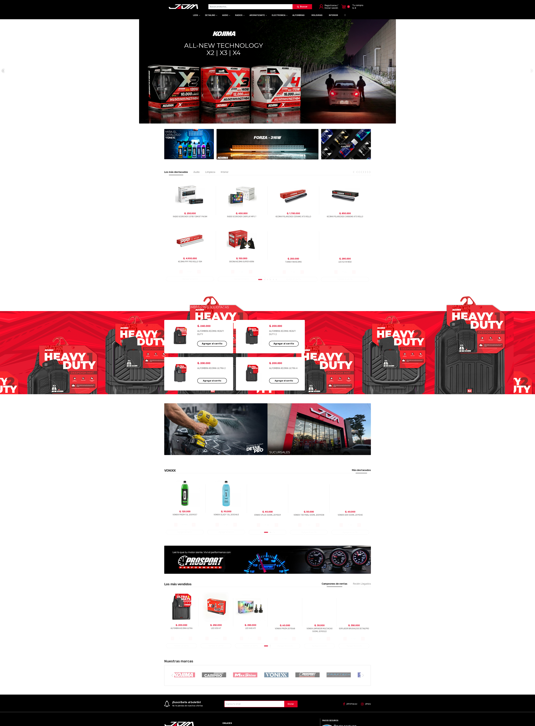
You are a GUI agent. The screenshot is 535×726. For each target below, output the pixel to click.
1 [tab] (260, 280)
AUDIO (225, 15)
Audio (196, 172)
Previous (172, 675)
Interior (225, 172)
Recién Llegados (362, 583)
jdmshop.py (350, 704)
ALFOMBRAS (298, 15)
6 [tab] (277, 280)
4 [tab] (271, 280)
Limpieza (210, 172)
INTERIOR (333, 15)
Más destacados (361, 470)
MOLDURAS (317, 15)
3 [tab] (268, 280)
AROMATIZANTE (257, 15)
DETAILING (210, 15)
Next (363, 675)
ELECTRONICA (278, 15)
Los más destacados (176, 172)
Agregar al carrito (212, 343)
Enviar (291, 704)
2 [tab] (265, 280)
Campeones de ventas (334, 583)
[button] (532, 70)
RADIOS (238, 15)
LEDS (195, 15)
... (344, 15)
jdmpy (366, 704)
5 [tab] (274, 280)
